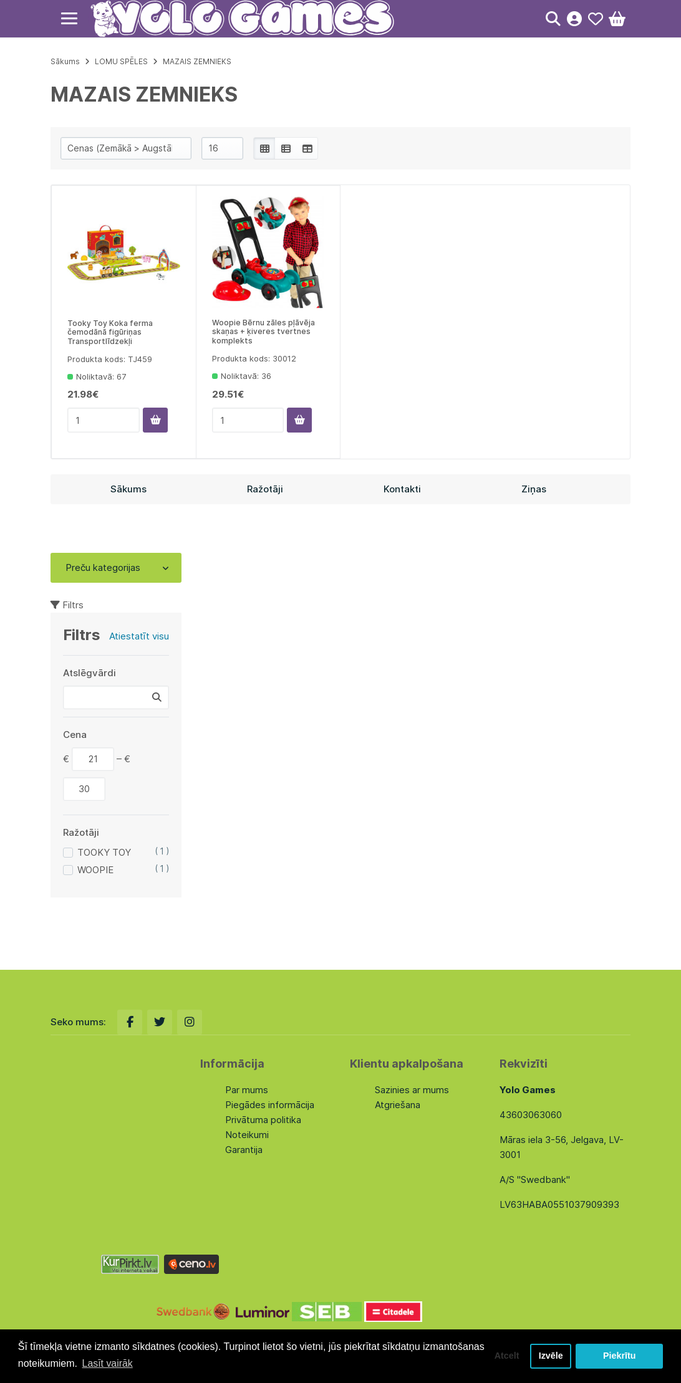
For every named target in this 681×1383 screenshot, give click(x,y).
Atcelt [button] (505, 1356)
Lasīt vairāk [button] (107, 1363)
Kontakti (402, 489)
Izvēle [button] (550, 1356)
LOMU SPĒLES (121, 61)
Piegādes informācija (269, 1105)
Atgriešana (397, 1105)
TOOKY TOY (104, 852)
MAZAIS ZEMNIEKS (197, 61)
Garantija (244, 1150)
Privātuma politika (263, 1120)
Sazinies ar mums (412, 1090)
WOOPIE (95, 870)
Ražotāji (265, 489)
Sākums (65, 61)
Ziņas (533, 489)
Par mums (246, 1090)
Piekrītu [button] (619, 1356)
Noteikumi (247, 1135)
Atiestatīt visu (139, 636)
